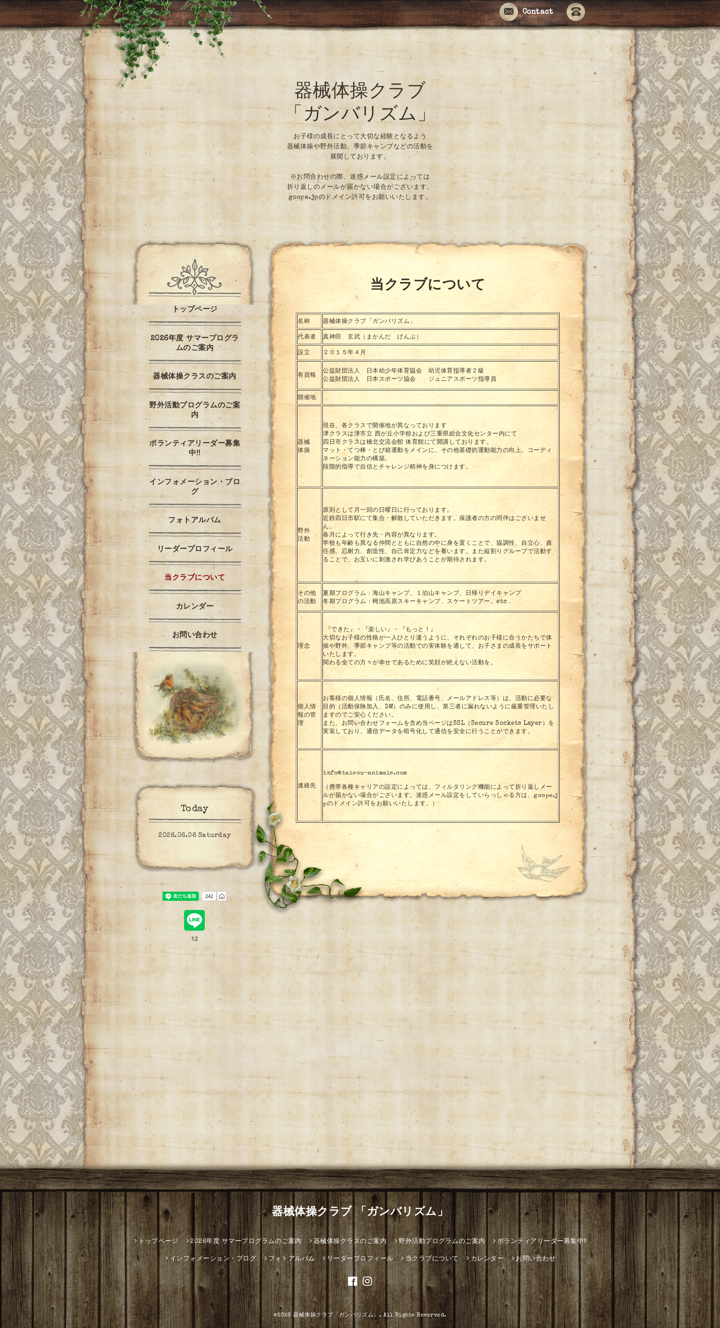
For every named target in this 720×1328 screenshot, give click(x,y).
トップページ (195, 310)
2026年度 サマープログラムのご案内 (195, 343)
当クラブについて (194, 578)
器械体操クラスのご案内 (194, 377)
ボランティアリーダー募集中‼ (194, 449)
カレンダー (195, 607)
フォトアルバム (194, 521)
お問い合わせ (195, 635)
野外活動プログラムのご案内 (194, 410)
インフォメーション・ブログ (194, 487)
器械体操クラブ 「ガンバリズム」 (360, 1212)
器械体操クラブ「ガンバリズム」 (336, 1315)
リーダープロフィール (195, 550)
